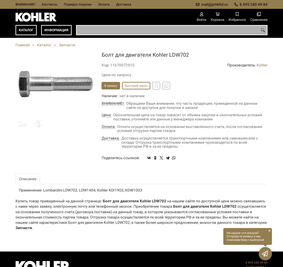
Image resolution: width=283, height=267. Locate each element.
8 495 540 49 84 (254, 4)
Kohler (262, 65)
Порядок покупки (78, 4)
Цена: (106, 115)
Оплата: (108, 127)
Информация (56, 30)
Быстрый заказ (136, 85)
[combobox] (172, 30)
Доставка (123, 4)
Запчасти (67, 45)
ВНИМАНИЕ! (25, 4)
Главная (22, 45)
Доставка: (111, 138)
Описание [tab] (27, 179)
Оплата (103, 4)
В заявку (110, 85)
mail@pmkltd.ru (214, 4)
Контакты (49, 4)
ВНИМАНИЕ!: (113, 103)
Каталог (26, 30)
